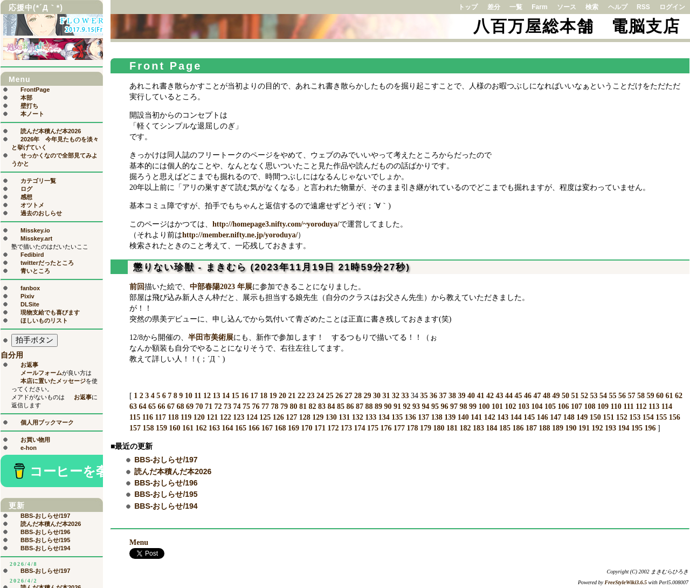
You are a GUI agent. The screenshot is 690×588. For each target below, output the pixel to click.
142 (489, 417)
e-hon (28, 448)
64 (143, 406)
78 (275, 406)
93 (416, 406)
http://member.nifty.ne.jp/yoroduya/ (240, 235)
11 (197, 396)
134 (384, 417)
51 (574, 396)
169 (293, 428)
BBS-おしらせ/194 (165, 506)
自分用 (12, 355)
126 (278, 417)
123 (238, 417)
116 (147, 417)
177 (399, 428)
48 (546, 396)
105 (550, 406)
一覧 (515, 7)
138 (437, 417)
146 (542, 417)
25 (329, 396)
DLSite (29, 304)
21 (291, 396)
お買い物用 (35, 439)
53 (593, 396)
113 (653, 406)
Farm (539, 7)
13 (216, 396)
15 (235, 396)
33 (405, 396)
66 (161, 406)
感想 (26, 197)
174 (359, 428)
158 (148, 428)
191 (584, 428)
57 (631, 396)
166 (254, 428)
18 (263, 396)
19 (273, 396)
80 (294, 406)
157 (135, 428)
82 (312, 406)
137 (423, 417)
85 (340, 406)
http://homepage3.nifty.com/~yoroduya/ (276, 224)
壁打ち (29, 105)
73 (227, 406)
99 (473, 406)
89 (378, 406)
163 (214, 428)
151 (608, 417)
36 (433, 396)
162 (201, 428)
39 (461, 396)
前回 (136, 287)
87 (359, 406)
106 (563, 406)
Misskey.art (36, 238)
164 (227, 428)
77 (265, 406)
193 (610, 428)
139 (450, 417)
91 (397, 406)
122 (225, 417)
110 (616, 406)
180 (439, 428)
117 (160, 417)
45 (518, 396)
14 (226, 396)
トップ (468, 7)
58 (641, 396)
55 (612, 396)
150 (595, 417)
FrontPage (35, 89)
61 (669, 396)
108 (590, 406)
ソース (566, 7)
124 (252, 417)
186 (518, 428)
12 (207, 396)
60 (660, 396)
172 (333, 428)
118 (173, 417)
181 (452, 428)
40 (471, 396)
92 (407, 406)
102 (510, 406)
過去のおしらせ (41, 213)
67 (171, 406)
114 (666, 406)
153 (634, 417)
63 (133, 406)
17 (254, 396)
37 (442, 396)
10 (188, 396)
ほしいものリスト (44, 320)
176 (386, 428)
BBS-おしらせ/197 (165, 459)
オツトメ (32, 205)
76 (256, 406)
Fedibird (32, 254)
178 (412, 428)
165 (240, 428)
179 (425, 428)
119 (186, 417)
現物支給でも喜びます (50, 312)
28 (358, 396)
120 (199, 417)
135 (397, 417)
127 (291, 417)
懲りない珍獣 (164, 267)
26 (339, 396)
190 (571, 428)
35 (423, 396)
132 (357, 417)
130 (331, 417)
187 (531, 428)
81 (303, 406)
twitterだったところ (47, 262)
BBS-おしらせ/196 (165, 482)
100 (484, 406)
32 (395, 396)
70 (199, 406)
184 (492, 428)
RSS (643, 7)
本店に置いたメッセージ (53, 381)
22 (301, 396)
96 (444, 406)
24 (320, 396)
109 (603, 406)
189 (557, 428)
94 (426, 406)
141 (476, 417)
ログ (26, 189)
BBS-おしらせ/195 (165, 494)
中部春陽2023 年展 (221, 287)
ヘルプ (617, 7)
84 (331, 406)
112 (641, 406)
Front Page (165, 66)
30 (377, 396)
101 (497, 406)
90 (388, 406)
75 (246, 406)
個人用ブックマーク (47, 422)
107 (576, 406)
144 (516, 417)
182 (465, 428)
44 (509, 396)
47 (537, 396)
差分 (493, 7)
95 (435, 406)
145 (529, 417)
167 (267, 428)
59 (650, 396)
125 (265, 417)
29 (367, 396)
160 (175, 428)
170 (307, 428)
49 (556, 396)
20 (282, 396)
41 (480, 396)
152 (621, 417)
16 (245, 396)
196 (650, 428)
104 (537, 406)
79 (284, 406)
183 (478, 428)
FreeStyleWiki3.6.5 (626, 582)
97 (454, 406)
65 (152, 406)
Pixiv (27, 296)
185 (504, 428)
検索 (591, 7)
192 (597, 428)
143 (502, 417)
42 (490, 396)
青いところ (35, 271)
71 (208, 406)
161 (188, 428)
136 (410, 417)
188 (544, 428)
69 (190, 406)
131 (344, 417)
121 (212, 417)
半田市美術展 (210, 337)
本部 (26, 97)
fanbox (30, 288)
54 (603, 396)
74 (237, 406)
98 (463, 406)
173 (346, 428)
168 (280, 428)
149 (582, 417)
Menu (138, 542)
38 (452, 396)
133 (370, 417)
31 (386, 396)
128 (304, 417)
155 (661, 417)
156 (674, 417)
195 (637, 428)
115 (134, 417)
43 (499, 396)
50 (565, 396)
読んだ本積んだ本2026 (172, 471)
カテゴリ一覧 (38, 180)
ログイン (672, 7)
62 (678, 396)
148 (569, 417)
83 (322, 406)
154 (648, 417)
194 (624, 428)
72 (218, 406)
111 (628, 406)
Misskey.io (35, 230)
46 (528, 396)
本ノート (32, 114)
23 (310, 396)
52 (584, 396)
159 (161, 428)
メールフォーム (41, 373)
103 (523, 406)
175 (372, 428)
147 (555, 417)
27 (348, 396)
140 (463, 417)
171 (320, 428)
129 (317, 417)
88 (369, 406)
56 (622, 396)
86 (350, 406)
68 (180, 406)
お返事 (29, 364)
